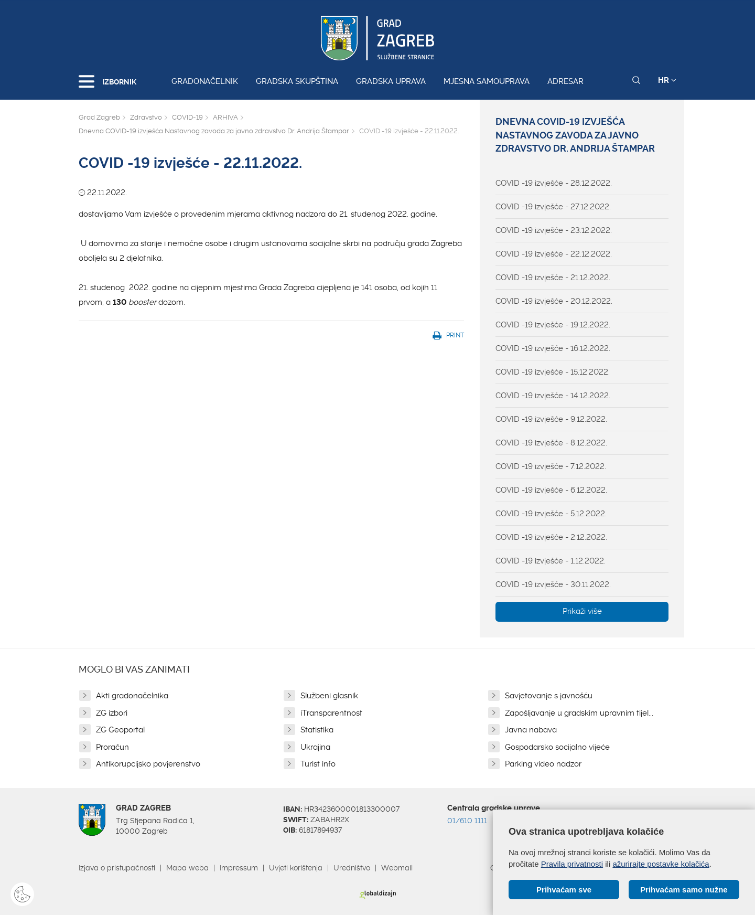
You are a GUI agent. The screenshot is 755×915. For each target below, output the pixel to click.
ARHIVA (225, 117)
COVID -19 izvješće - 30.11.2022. (553, 584)
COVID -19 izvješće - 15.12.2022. (552, 372)
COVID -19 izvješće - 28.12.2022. (553, 183)
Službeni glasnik (329, 695)
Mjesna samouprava (487, 81)
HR (667, 80)
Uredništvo (351, 868)
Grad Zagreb (99, 117)
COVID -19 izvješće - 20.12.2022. (553, 301)
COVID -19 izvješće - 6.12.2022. (551, 490)
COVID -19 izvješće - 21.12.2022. (552, 277)
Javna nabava (531, 730)
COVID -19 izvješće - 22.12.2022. (553, 254)
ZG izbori (111, 713)
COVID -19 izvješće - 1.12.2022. (550, 561)
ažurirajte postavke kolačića (660, 863)
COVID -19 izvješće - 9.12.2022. (551, 419)
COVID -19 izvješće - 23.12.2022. (553, 230)
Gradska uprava (391, 81)
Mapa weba (187, 868)
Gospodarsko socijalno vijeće (557, 747)
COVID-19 (187, 117)
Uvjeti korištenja (295, 868)
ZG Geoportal (120, 730)
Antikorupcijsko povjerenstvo (148, 764)
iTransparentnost (331, 713)
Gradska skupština (297, 81)
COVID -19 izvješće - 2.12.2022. (551, 537)
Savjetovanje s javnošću (548, 695)
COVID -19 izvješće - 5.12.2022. (551, 513)
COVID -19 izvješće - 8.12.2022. (551, 443)
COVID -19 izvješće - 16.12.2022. (552, 348)
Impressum (239, 868)
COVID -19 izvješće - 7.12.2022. (550, 466)
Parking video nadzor (543, 764)
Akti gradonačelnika (132, 695)
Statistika (316, 730)
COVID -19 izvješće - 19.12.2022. (552, 324)
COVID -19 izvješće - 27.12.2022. (553, 206)
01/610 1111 (467, 820)
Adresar (565, 81)
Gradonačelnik (204, 81)
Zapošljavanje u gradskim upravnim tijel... (579, 713)
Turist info (318, 764)
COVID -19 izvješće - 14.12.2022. (552, 395)
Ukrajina (315, 747)
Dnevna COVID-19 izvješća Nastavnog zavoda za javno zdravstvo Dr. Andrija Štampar (214, 131)
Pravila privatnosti (572, 863)
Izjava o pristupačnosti (117, 868)
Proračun (112, 747)
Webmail (397, 868)
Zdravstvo (146, 117)
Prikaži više (582, 611)
